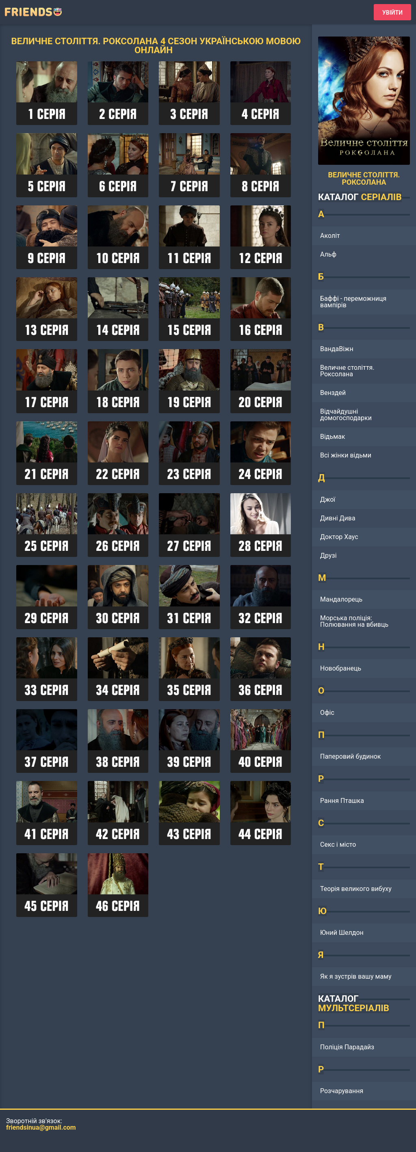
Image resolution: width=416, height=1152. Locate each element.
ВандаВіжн (336, 349)
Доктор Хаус (339, 537)
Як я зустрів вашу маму (356, 976)
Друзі (328, 555)
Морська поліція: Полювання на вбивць (354, 621)
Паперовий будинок (350, 756)
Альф (328, 254)
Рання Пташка (342, 801)
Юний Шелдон (342, 932)
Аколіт (330, 235)
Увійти (392, 12)
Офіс (327, 712)
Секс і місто (338, 844)
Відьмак (332, 436)
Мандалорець (341, 599)
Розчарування (341, 1091)
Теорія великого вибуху (356, 889)
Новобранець (340, 668)
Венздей (333, 393)
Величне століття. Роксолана (347, 371)
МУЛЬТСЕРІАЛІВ (353, 1008)
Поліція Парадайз (347, 1047)
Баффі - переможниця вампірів (353, 302)
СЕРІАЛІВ (381, 197)
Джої (327, 499)
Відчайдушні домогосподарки (346, 415)
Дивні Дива (337, 518)
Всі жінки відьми (345, 455)
